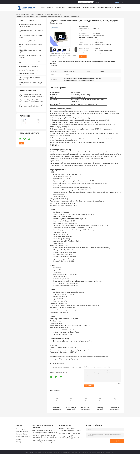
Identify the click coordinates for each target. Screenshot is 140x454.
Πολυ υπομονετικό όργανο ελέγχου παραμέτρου (47, 14)
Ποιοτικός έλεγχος (89, 8)
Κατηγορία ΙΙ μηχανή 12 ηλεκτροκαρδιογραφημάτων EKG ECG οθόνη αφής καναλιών (71, 437)
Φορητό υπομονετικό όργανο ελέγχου (31, 30)
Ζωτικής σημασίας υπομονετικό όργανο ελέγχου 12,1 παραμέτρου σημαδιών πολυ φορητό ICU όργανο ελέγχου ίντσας (71, 408)
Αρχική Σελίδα (20, 14)
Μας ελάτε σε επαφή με (105, 8)
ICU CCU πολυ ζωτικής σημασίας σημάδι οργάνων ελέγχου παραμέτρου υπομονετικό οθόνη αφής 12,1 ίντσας (34, 106)
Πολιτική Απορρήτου (30, 452)
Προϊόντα (50, 8)
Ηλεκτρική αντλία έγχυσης (27, 66)
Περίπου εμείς (60, 8)
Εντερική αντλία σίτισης (26, 74)
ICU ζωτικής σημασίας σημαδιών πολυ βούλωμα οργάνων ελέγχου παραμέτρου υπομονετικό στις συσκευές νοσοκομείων (45, 436)
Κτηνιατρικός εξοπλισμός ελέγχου (30, 61)
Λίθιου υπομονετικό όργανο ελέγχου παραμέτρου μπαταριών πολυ (66, 359)
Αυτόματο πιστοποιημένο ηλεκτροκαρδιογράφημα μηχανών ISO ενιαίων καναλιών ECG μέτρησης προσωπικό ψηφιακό (71, 430)
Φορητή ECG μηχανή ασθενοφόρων (70, 433)
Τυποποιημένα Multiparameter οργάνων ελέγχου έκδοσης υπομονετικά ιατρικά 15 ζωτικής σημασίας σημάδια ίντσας (114, 408)
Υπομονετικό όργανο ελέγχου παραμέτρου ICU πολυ (68, 356)
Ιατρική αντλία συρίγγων (27, 70)
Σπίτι (43, 8)
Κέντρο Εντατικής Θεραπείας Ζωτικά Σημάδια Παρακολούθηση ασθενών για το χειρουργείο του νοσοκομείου (34, 96)
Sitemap (18, 442)
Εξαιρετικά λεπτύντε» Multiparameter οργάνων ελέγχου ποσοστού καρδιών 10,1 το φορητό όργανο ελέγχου (63, 55)
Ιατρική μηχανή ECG (25, 41)
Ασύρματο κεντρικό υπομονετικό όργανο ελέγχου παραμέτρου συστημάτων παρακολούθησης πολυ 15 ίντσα (100, 408)
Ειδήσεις (118, 8)
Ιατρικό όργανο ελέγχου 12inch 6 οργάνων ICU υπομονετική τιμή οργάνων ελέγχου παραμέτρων (34, 101)
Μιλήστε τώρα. (110, 2)
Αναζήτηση (96, 2)
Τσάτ (81, 56)
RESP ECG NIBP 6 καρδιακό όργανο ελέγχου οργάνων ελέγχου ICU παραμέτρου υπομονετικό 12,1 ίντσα (85, 408)
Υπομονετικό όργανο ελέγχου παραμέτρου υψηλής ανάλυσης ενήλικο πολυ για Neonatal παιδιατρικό (56, 408)
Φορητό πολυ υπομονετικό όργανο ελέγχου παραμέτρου (94, 356)
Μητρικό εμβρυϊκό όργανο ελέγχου (30, 44)
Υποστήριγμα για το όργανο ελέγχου (30, 83)
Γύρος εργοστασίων (74, 8)
